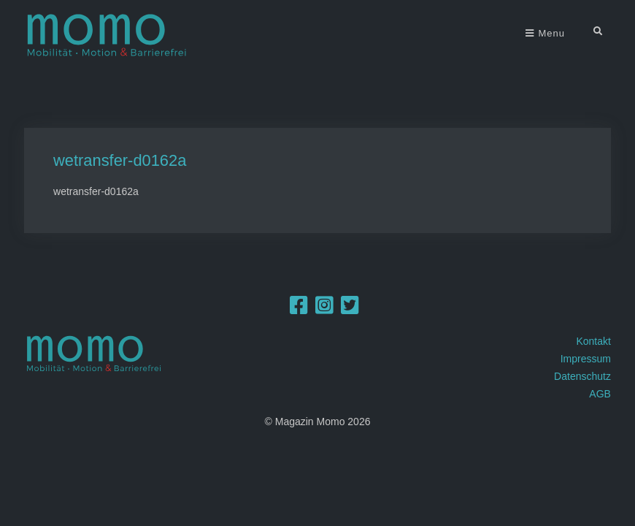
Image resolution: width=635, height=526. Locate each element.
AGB (600, 394)
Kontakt (593, 341)
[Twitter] (350, 309)
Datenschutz (582, 376)
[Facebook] (299, 309)
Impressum (586, 359)
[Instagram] (324, 309)
